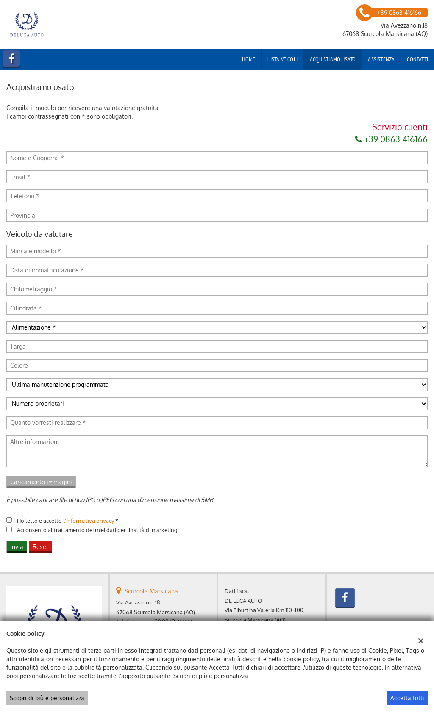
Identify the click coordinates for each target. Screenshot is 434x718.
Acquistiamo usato (333, 59)
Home (249, 59)
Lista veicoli (282, 59)
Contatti (417, 59)
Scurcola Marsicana (151, 591)
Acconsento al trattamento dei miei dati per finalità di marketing (97, 529)
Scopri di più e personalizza (47, 697)
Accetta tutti (407, 697)
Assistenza (381, 59)
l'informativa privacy (88, 520)
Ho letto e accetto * (67, 520)
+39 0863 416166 (391, 138)
